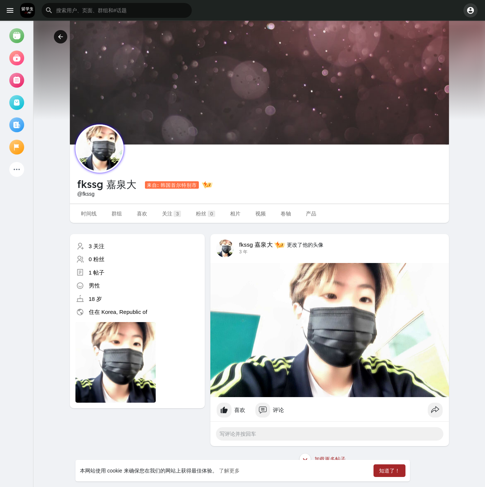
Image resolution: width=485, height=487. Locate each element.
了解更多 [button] (229, 471)
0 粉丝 (97, 259)
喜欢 (142, 214)
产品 (311, 214)
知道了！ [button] (389, 471)
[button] (117, 10)
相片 (235, 214)
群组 (116, 214)
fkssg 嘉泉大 (256, 244)
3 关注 (97, 246)
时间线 (89, 214)
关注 (171, 214)
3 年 (243, 251)
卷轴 (286, 214)
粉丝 (205, 214)
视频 (260, 214)
